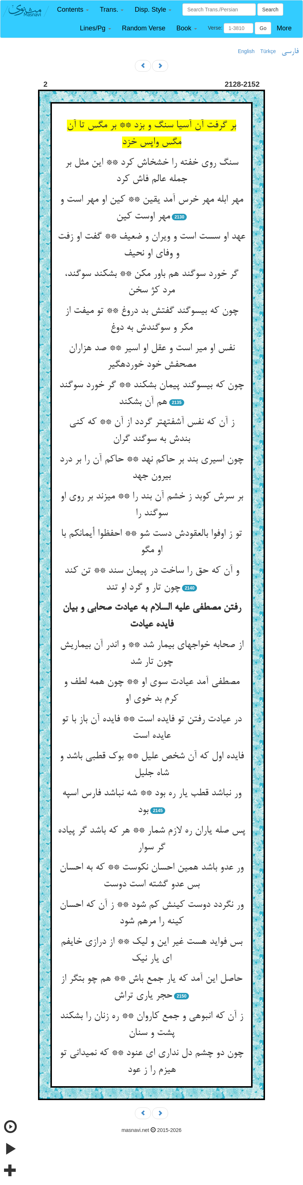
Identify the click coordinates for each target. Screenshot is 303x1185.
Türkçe (268, 51)
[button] (73, 9)
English (246, 51)
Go (263, 28)
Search (270, 9)
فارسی (290, 51)
